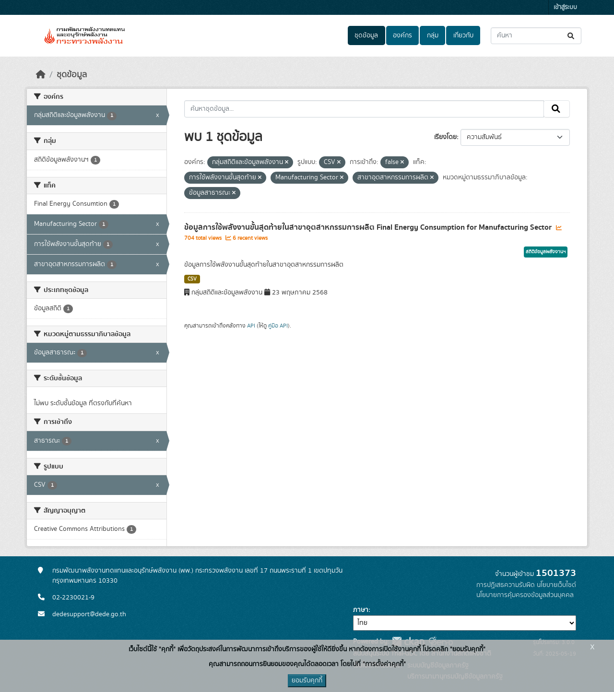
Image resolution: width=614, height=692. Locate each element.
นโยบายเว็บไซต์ (556, 585)
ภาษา (360, 610)
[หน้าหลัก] (41, 75)
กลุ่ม (432, 35)
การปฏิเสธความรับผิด (505, 585)
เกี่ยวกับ (463, 35)
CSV (192, 279)
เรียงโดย (445, 137)
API (251, 325)
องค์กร (402, 35)
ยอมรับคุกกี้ (307, 680)
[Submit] (571, 35)
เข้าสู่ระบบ (565, 7)
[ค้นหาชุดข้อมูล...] (536, 35)
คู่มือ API (278, 325)
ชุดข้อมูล (366, 35)
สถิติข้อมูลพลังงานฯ (546, 251)
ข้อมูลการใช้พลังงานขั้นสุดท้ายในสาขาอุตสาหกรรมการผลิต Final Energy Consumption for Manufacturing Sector (369, 227)
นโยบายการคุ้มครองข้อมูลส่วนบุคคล (525, 595)
